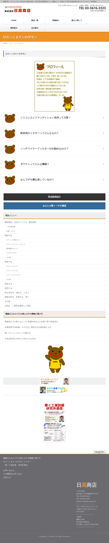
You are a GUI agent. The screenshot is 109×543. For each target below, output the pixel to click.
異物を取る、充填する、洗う (17, 297)
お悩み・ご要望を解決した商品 (18, 306)
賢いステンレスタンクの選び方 (18, 333)
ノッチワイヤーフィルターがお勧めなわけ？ (43, 148)
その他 (8, 257)
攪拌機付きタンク (12, 248)
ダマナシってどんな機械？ (33, 164)
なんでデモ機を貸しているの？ (36, 179)
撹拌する (8, 288)
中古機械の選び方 (24, 314)
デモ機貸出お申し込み (12, 474)
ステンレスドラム (12, 270)
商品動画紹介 (54, 197)
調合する (8, 235)
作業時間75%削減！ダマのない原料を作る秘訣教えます (28, 327)
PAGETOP (99, 452)
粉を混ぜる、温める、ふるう (17, 293)
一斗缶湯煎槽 (10, 226)
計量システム (10, 231)
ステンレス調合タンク (13, 240)
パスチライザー (11, 253)
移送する (8, 284)
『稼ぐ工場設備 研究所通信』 (16, 465)
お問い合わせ (8, 470)
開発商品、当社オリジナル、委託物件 (21, 222)
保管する (8, 262)
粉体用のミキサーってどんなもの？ (38, 133)
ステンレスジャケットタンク (15, 244)
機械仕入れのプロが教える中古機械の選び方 (22, 458)
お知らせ (7, 477)
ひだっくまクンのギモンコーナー (17, 461)
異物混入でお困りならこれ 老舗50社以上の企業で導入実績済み (31, 322)
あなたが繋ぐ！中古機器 (54, 206)
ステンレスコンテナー (13, 275)
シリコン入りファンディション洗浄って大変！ (44, 117)
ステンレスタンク (12, 266)
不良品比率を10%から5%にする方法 (20, 339)
